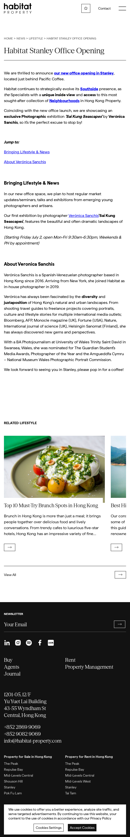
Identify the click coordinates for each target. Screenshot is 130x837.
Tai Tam (70, 793)
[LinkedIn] (7, 643)
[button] (119, 624)
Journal (12, 674)
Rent (70, 660)
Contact (104, 8)
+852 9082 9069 (22, 734)
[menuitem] (7, 643)
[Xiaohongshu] (51, 643)
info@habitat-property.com (32, 741)
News (21, 38)
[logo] (18, 8)
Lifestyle (36, 38)
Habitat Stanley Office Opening (71, 38)
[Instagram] (18, 643)
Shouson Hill (13, 781)
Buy (8, 660)
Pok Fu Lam (13, 793)
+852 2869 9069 (22, 727)
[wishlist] (85, 8)
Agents (11, 667)
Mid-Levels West (78, 781)
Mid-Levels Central (18, 775)
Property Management (89, 667)
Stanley (9, 787)
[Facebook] (40, 643)
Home (8, 38)
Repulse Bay (13, 769)
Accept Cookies (82, 828)
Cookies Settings (48, 828)
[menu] (122, 8)
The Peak (11, 764)
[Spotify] (29, 643)
